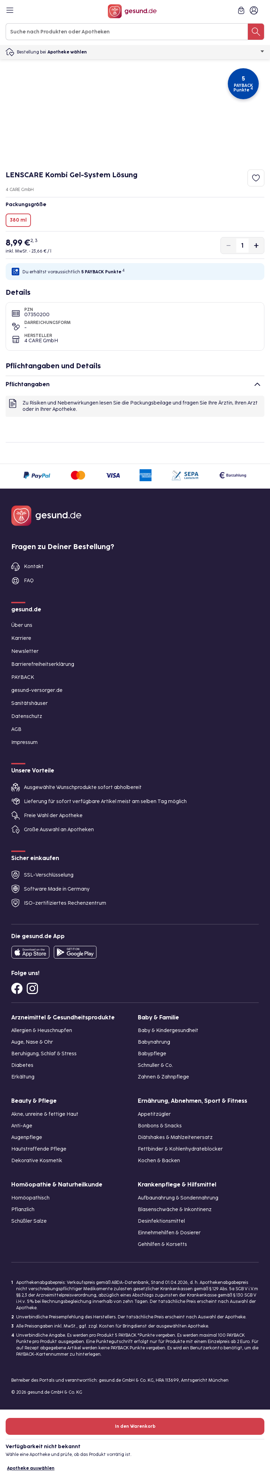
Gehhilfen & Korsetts (162, 1244)
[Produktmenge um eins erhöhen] (256, 245)
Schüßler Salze (29, 1221)
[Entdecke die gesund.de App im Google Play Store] (75, 952)
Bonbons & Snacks (160, 1126)
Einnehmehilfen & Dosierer (169, 1233)
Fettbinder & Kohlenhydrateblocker (180, 1149)
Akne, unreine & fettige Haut (44, 1114)
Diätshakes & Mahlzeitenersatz (175, 1137)
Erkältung (22, 1077)
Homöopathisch (30, 1198)
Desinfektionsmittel (161, 1221)
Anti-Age (21, 1126)
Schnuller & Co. (155, 1065)
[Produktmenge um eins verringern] (228, 245)
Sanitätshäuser (29, 703)
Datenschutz (26, 716)
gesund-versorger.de (37, 690)
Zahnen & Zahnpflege (163, 1077)
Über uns (21, 625)
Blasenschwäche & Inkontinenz (175, 1210)
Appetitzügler (154, 1114)
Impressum (24, 742)
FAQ (29, 581)
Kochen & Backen (159, 1161)
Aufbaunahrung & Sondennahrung (178, 1198)
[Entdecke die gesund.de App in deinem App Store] (30, 952)
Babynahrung (154, 1042)
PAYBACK (22, 677)
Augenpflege (26, 1137)
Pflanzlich (22, 1210)
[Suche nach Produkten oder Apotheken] (256, 31)
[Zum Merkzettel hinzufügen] (256, 178)
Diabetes (22, 1065)
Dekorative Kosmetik (36, 1161)
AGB (16, 729)
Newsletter (25, 651)
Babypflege (152, 1054)
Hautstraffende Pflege (38, 1149)
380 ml (18, 220)
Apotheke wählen (155, 52)
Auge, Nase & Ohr (32, 1042)
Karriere (21, 638)
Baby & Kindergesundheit (168, 1030)
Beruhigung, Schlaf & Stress (44, 1054)
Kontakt (34, 566)
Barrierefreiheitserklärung (42, 664)
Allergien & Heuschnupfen (41, 1030)
